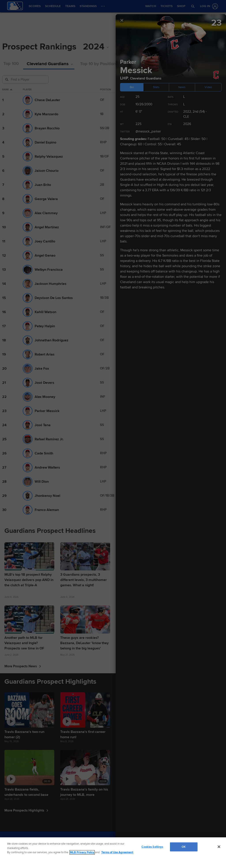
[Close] (219, 846)
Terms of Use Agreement (117, 852)
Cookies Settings (152, 846)
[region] (113, 847)
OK (184, 846)
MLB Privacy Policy (82, 852)
